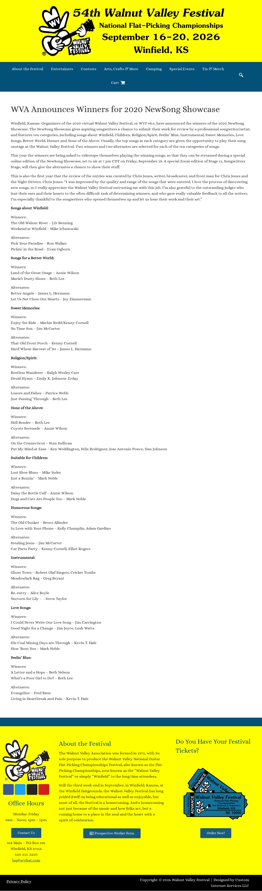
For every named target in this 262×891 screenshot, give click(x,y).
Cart (118, 82)
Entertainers (62, 69)
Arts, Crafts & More (121, 69)
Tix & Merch (213, 69)
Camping (154, 69)
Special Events (182, 69)
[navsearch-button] (241, 75)
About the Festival (27, 69)
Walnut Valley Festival (191, 880)
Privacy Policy (18, 881)
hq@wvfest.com (26, 860)
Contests (88, 69)
